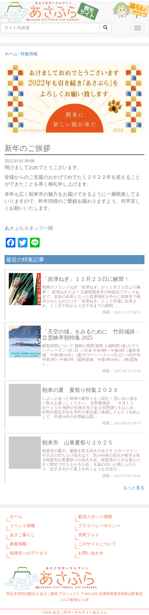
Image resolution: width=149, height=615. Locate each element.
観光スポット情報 (95, 516)
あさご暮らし (22, 535)
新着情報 (18, 544)
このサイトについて (97, 544)
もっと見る (133, 487)
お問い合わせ (91, 553)
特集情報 (29, 54)
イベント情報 (22, 525)
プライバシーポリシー (99, 525)
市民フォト (88, 535)
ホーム (11, 54)
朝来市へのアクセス (29, 553)
